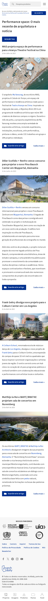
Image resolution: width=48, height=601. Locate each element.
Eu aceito (39, 13)
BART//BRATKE (21, 446)
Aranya (21, 105)
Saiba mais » (39, 145)
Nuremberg (36, 453)
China (29, 105)
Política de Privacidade (16, 13)
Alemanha (28, 214)
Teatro (15, 105)
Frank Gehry (7, 352)
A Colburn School (9, 345)
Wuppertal (18, 214)
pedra (27, 478)
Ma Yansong (18, 94)
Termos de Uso (6, 13)
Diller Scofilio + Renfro (12, 207)
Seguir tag (9, 39)
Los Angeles (15, 349)
